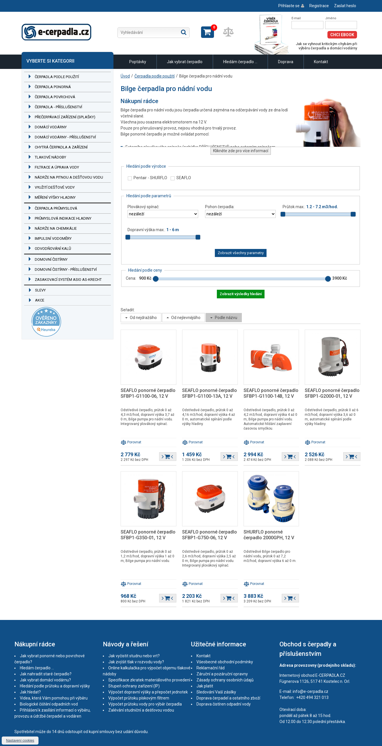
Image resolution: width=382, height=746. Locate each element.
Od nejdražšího (143, 317)
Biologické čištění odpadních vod (49, 704)
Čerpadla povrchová (55, 97)
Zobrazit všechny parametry (241, 253)
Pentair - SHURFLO (150, 177)
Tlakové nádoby (50, 157)
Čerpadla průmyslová (56, 208)
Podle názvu (226, 317)
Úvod (125, 76)
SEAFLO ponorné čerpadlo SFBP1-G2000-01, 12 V (332, 393)
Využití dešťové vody (55, 187)
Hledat (183, 32)
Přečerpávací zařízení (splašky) (65, 117)
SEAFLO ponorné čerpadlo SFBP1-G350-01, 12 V (148, 534)
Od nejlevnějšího (185, 317)
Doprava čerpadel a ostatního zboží (228, 698)
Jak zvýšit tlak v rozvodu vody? (136, 662)
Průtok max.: (310, 206)
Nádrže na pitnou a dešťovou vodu (69, 177)
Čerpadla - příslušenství (58, 107)
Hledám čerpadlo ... (240, 61)
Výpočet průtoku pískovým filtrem (138, 698)
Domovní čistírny (51, 259)
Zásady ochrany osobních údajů (225, 680)
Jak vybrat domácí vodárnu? (45, 680)
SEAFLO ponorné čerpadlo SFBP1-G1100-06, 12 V (148, 393)
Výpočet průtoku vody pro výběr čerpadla (145, 704)
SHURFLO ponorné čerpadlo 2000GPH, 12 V (269, 534)
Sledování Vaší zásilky (216, 692)
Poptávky (137, 61)
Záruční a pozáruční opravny (222, 674)
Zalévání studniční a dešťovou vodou (141, 710)
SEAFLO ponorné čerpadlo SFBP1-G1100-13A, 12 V (209, 393)
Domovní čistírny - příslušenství (66, 269)
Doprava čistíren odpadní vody (223, 704)
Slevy (40, 290)
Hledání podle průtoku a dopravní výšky (55, 686)
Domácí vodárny (51, 127)
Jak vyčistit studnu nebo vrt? (134, 656)
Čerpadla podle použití (57, 77)
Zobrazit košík (207, 32)
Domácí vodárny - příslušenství (65, 137)
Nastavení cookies (20, 741)
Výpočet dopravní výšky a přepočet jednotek (148, 692)
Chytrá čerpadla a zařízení (61, 147)
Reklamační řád (210, 668)
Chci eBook (342, 34)
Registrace (319, 5)
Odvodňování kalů (53, 248)
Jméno (330, 18)
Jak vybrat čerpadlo (184, 61)
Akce (39, 300)
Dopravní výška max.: (153, 229)
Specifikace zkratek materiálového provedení (149, 680)
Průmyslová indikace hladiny (63, 218)
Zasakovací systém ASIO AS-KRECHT (68, 279)
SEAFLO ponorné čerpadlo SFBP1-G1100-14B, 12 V (271, 393)
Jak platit (204, 686)
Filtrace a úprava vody (57, 167)
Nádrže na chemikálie (56, 228)
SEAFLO (183, 177)
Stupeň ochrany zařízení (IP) (134, 686)
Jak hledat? (30, 692)
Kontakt (321, 61)
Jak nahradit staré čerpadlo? (46, 674)
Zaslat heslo (345, 5)
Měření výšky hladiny (55, 197)
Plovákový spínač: (143, 206)
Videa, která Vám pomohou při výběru (54, 698)
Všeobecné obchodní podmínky (224, 662)
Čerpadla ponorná (53, 87)
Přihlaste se (289, 5)
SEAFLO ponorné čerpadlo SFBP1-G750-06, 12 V (209, 534)
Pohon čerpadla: (219, 206)
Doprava (285, 61)
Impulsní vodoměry (53, 238)
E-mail (296, 18)
